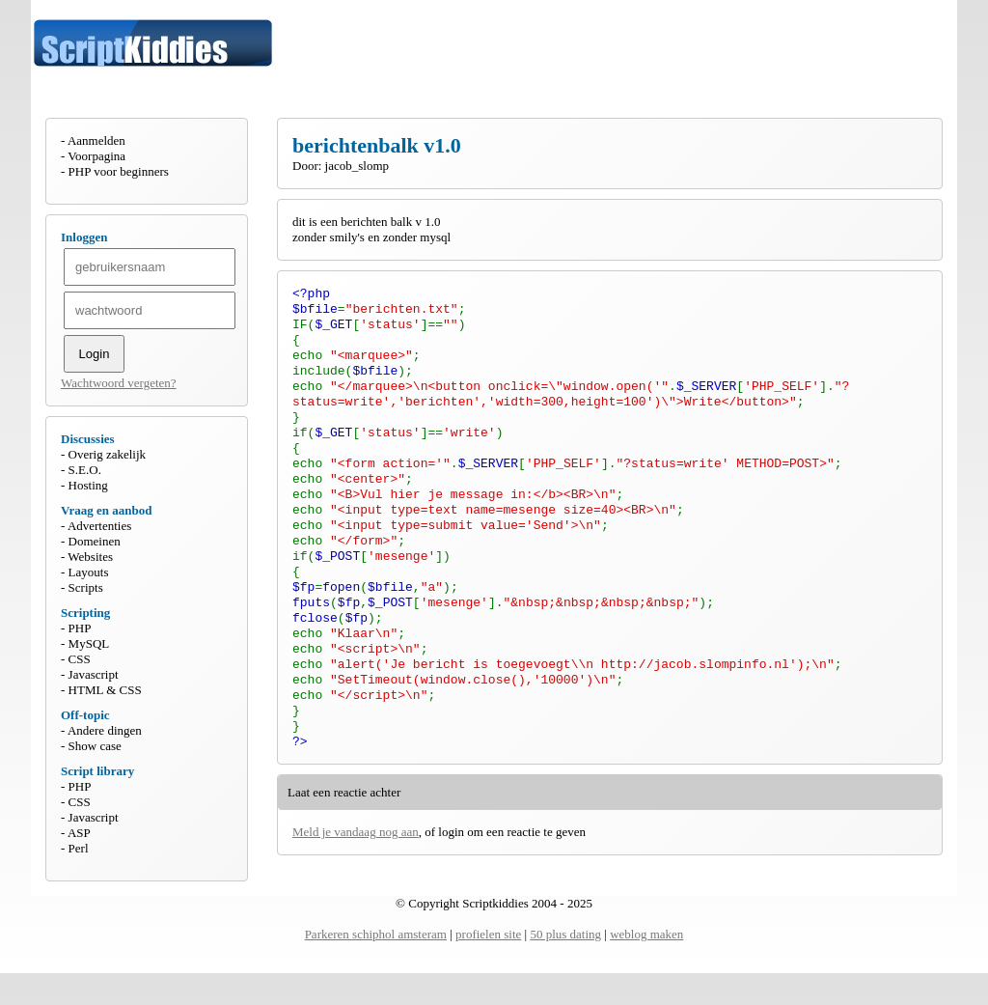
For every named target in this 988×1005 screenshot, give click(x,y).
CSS (80, 659)
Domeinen (95, 541)
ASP (79, 832)
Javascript (94, 674)
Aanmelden (96, 140)
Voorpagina (96, 156)
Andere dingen (105, 730)
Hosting (88, 485)
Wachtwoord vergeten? (119, 383)
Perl (79, 848)
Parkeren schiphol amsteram (376, 966)
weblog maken (646, 966)
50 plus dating (565, 966)
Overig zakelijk (108, 454)
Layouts (89, 572)
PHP (80, 628)
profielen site (488, 966)
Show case (95, 746)
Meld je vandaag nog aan (355, 889)
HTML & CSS (105, 690)
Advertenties (99, 525)
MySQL (89, 643)
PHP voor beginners (119, 171)
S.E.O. (85, 469)
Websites (90, 556)
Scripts (86, 587)
